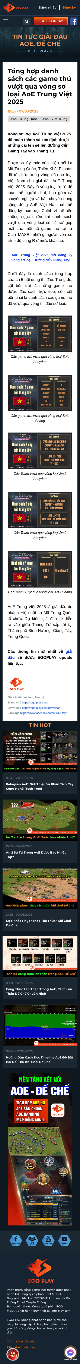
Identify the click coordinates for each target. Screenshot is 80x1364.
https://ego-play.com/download (41, 707)
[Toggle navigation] (6, 21)
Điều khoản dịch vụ (21, 1347)
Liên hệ (12, 1353)
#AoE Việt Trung (55, 119)
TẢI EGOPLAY (51, 21)
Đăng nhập (48, 7)
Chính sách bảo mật (21, 1341)
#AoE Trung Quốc (24, 119)
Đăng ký (69, 7)
